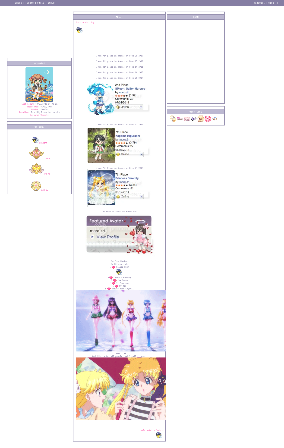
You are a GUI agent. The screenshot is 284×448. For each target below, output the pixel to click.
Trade (39, 158)
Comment (39, 142)
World (40, 2)
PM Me (39, 173)
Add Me (39, 190)
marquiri (259, 2)
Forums (29, 2)
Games (51, 2)
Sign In (273, 2)
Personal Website (39, 114)
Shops (18, 2)
